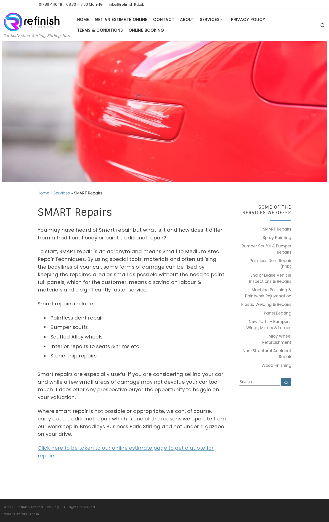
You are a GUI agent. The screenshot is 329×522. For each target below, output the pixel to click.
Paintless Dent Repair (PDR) (270, 264)
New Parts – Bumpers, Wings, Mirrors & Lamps (268, 325)
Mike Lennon (30, 514)
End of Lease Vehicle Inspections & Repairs (270, 278)
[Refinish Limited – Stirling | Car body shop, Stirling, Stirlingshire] (32, 21)
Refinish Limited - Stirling (38, 507)
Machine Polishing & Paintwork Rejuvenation (268, 293)
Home (43, 193)
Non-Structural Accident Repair (267, 354)
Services (61, 193)
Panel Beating (277, 313)
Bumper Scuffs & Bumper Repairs (266, 249)
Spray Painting (277, 237)
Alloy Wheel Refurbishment (276, 339)
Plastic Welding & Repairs (266, 304)
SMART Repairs (277, 229)
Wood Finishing (276, 365)
